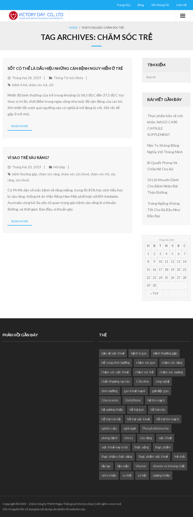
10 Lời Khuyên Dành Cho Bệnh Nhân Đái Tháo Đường (163, 186)
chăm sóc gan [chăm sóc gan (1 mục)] (145, 362)
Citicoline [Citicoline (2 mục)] (142, 381)
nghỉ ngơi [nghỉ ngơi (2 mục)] (129, 428)
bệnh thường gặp (24, 174)
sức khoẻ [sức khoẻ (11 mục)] (165, 438)
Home (73, 27)
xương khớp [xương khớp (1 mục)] (161, 475)
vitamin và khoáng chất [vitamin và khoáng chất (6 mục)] (169, 466)
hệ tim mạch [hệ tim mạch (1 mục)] (156, 400)
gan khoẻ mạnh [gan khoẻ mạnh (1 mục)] (135, 391)
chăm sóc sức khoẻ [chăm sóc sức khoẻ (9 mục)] (115, 372)
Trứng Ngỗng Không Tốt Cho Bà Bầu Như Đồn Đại (163, 209)
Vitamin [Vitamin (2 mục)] (140, 466)
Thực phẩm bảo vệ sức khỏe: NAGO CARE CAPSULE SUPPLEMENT (165, 125)
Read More (19, 126)
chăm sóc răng (49, 174)
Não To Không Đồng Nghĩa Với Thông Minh (165, 148)
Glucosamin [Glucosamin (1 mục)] (110, 400)
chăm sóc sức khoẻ (75, 174)
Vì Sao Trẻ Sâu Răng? (28, 157)
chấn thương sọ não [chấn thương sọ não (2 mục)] (116, 381)
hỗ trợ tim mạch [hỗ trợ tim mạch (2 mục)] (167, 419)
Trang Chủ (123, 5)
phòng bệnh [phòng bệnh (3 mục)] (110, 438)
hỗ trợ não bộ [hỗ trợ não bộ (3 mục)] (111, 419)
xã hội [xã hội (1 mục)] (142, 475)
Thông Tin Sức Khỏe (68, 78)
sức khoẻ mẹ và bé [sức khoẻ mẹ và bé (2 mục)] (115, 447)
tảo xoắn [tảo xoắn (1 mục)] (123, 466)
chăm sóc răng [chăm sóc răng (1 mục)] (172, 362)
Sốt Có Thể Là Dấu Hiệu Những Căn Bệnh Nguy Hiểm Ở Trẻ (65, 68)
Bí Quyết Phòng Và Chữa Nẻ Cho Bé (162, 166)
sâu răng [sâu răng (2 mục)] (146, 438)
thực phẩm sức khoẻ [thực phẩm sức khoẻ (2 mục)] (153, 456)
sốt (51, 85)
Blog (141, 5)
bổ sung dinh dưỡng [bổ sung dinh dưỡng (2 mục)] (116, 362)
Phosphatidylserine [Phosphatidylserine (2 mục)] (155, 428)
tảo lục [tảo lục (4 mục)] (106, 466)
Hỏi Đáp (59, 167)
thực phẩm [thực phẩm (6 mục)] (163, 447)
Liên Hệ (181, 5)
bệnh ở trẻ (19, 85)
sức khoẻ (22, 180)
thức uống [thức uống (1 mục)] (141, 447)
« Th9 (154, 293)
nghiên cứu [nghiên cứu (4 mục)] (109, 428)
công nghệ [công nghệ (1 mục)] (162, 381)
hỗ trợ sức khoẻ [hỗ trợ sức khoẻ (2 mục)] (138, 419)
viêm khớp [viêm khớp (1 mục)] (109, 475)
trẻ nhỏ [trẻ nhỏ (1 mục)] (179, 456)
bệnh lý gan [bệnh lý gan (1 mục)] (139, 353)
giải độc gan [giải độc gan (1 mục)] (160, 391)
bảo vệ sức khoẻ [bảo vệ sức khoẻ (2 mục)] (113, 353)
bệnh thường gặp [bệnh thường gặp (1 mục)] (165, 353)
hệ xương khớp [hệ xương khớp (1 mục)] (112, 409)
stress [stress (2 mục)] (128, 438)
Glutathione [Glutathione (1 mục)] (133, 400)
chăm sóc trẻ (38, 85)
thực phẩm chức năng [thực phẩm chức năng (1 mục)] (117, 456)
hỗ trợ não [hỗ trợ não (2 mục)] (158, 409)
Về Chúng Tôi (160, 5)
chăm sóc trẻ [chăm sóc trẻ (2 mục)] (144, 372)
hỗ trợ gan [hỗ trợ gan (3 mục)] (136, 409)
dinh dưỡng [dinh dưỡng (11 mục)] (110, 391)
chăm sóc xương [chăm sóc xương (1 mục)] (171, 372)
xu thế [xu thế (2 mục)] (127, 475)
